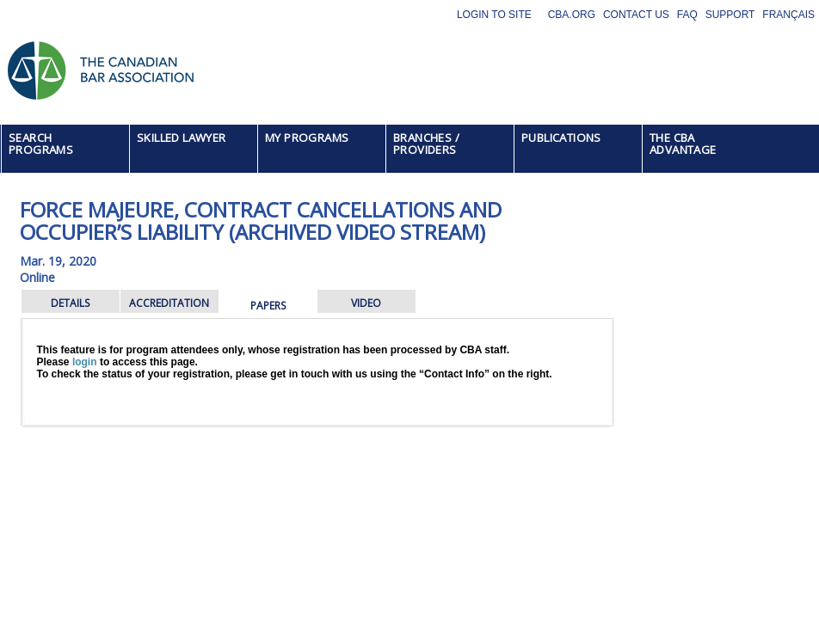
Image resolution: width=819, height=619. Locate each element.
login (84, 362)
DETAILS (70, 303)
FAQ (687, 15)
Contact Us (636, 15)
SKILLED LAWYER (181, 137)
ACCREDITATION (169, 303)
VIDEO (366, 303)
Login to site (494, 15)
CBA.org (571, 15)
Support (730, 15)
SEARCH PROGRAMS (41, 143)
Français (788, 15)
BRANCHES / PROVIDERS (426, 143)
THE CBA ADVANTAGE (683, 143)
